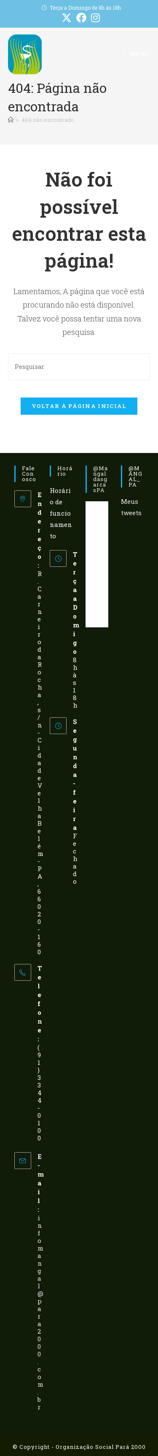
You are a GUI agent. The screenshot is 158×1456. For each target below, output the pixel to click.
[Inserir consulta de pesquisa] (79, 366)
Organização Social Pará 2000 (101, 1447)
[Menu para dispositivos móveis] (136, 54)
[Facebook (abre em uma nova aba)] (81, 18)
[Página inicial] (10, 120)
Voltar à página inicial (79, 406)
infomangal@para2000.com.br (40, 1312)
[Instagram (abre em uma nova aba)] (94, 18)
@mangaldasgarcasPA (100, 479)
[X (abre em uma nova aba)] (66, 18)
